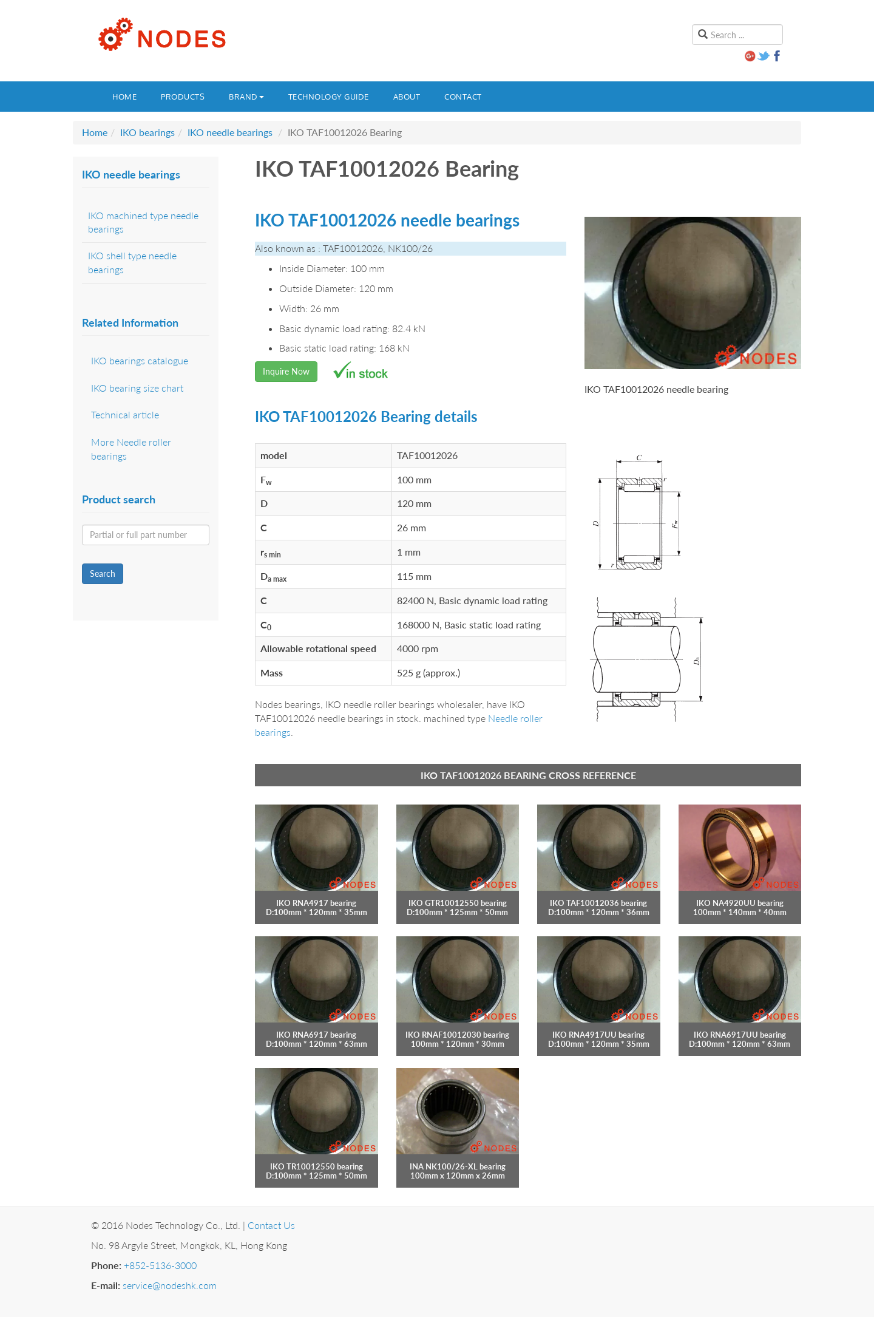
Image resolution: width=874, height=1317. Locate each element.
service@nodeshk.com (170, 1285)
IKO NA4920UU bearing (740, 903)
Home (124, 96)
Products (183, 96)
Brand (246, 96)
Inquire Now (286, 371)
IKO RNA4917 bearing (316, 903)
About (407, 96)
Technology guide (328, 96)
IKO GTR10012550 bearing (457, 903)
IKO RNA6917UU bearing (740, 1035)
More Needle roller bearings (131, 448)
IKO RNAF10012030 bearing (457, 1035)
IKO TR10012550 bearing (316, 1166)
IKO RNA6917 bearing (316, 1035)
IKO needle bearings (230, 132)
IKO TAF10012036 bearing (598, 903)
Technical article (125, 414)
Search (102, 573)
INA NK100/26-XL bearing (458, 1166)
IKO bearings (147, 132)
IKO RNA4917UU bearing (598, 1035)
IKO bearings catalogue (139, 360)
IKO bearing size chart (137, 387)
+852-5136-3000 (160, 1265)
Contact (463, 96)
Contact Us (271, 1225)
